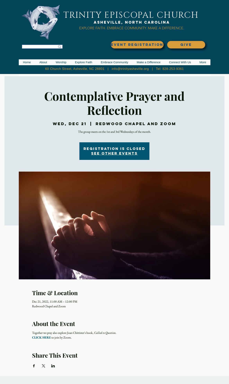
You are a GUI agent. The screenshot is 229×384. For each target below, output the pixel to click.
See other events (114, 153)
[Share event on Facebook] (34, 365)
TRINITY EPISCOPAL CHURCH (131, 15)
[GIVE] (186, 45)
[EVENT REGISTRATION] (137, 45)
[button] (43, 62)
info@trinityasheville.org (130, 68)
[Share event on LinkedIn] (53, 365)
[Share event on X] (43, 365)
